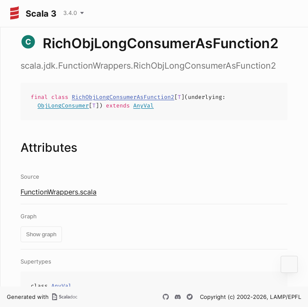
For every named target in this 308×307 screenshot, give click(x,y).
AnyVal (143, 105)
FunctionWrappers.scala (59, 192)
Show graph (41, 234)
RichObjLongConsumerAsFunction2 (123, 97)
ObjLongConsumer (63, 105)
